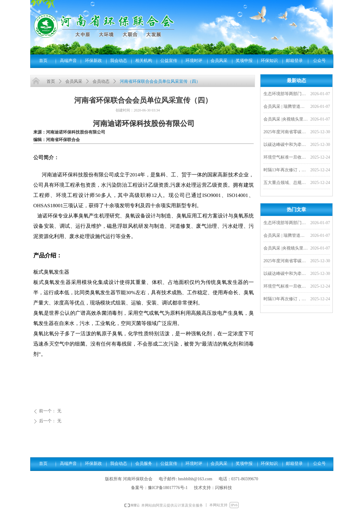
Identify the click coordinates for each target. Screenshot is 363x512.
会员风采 (73, 81)
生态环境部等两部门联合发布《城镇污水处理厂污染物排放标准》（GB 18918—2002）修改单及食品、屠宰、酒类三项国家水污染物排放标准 (285, 94)
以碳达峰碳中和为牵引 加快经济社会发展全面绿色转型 (285, 145)
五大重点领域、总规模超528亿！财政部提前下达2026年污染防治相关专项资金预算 (285, 183)
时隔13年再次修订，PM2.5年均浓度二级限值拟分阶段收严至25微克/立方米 (285, 170)
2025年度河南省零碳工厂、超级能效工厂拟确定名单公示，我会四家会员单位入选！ (285, 132)
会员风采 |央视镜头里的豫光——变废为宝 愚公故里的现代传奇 (285, 120)
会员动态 (101, 81)
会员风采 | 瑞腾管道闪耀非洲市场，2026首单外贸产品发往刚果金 (285, 107)
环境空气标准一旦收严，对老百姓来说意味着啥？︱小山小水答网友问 (285, 158)
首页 (51, 81)
